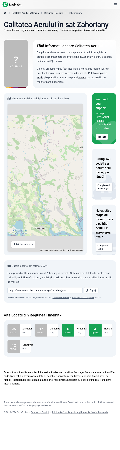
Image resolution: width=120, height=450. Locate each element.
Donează (102, 144)
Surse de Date (47, 258)
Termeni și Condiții (40, 441)
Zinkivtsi (27, 349)
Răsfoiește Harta (23, 252)
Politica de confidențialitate (83, 318)
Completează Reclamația (104, 194)
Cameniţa (55, 349)
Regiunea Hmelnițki (53, 21)
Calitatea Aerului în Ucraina (25, 21)
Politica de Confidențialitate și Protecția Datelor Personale (80, 441)
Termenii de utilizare (60, 318)
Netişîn (108, 349)
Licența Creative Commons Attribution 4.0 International (87, 431)
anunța (82, 85)
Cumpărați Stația (104, 255)
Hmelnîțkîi (82, 349)
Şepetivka (27, 366)
